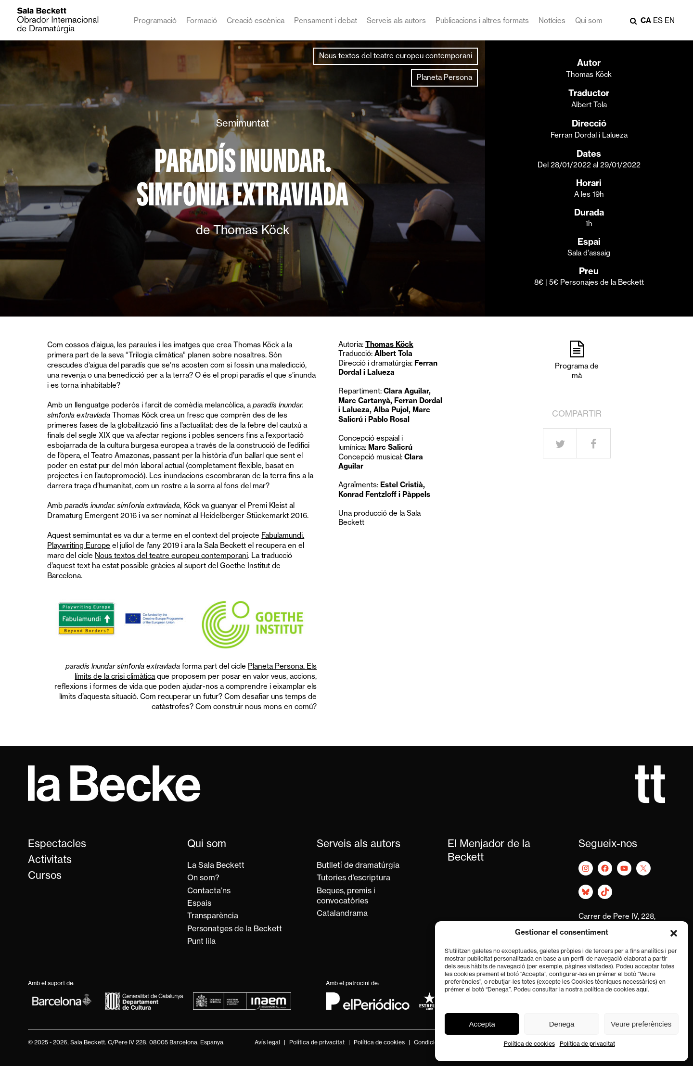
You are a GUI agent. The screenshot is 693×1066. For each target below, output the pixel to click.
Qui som (589, 21)
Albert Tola (589, 105)
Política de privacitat (587, 1044)
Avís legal (267, 1043)
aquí (642, 990)
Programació (155, 21)
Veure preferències (641, 1024)
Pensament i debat (325, 21)
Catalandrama (342, 914)
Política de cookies (529, 1044)
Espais (199, 904)
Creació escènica (255, 21)
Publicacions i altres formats (482, 21)
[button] (674, 933)
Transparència (212, 916)
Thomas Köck (589, 75)
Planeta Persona (444, 78)
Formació (201, 21)
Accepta (482, 1024)
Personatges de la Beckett (234, 929)
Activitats (50, 860)
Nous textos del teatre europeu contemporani (395, 56)
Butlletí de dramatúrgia (358, 866)
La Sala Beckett (215, 866)
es (658, 21)
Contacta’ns (209, 891)
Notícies (552, 21)
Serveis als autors (396, 21)
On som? (203, 878)
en (670, 21)
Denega (562, 1024)
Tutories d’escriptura (353, 878)
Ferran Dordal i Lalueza (589, 136)
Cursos (45, 876)
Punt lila (201, 942)
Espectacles (57, 844)
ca (646, 21)
